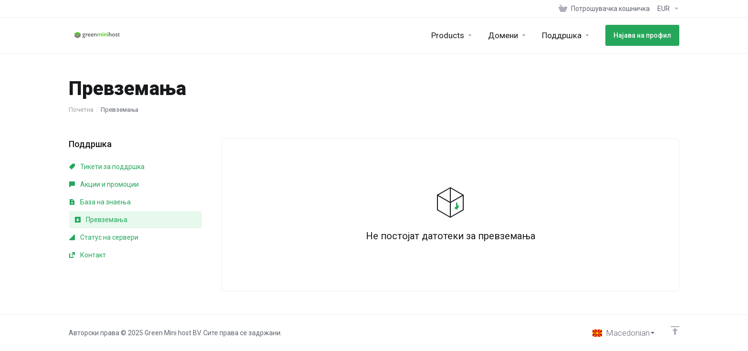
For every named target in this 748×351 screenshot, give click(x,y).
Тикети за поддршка (107, 166)
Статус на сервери (103, 237)
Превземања (101, 219)
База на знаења (100, 202)
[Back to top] (675, 330)
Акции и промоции (104, 184)
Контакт (87, 255)
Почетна (81, 109)
